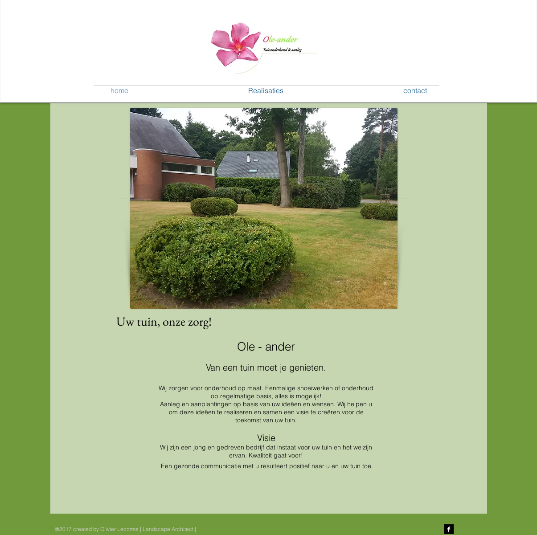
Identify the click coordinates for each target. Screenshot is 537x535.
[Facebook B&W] (449, 529)
